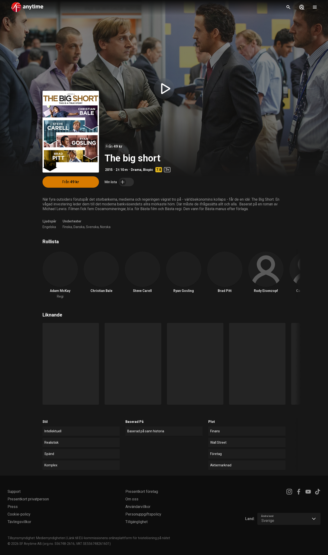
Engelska (49, 227)
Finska (67, 227)
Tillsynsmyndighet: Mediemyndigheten (36, 538)
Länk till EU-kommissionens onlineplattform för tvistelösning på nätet (118, 538)
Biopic (148, 170)
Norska (105, 227)
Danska (79, 227)
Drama (136, 170)
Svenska (92, 227)
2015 (109, 170)
